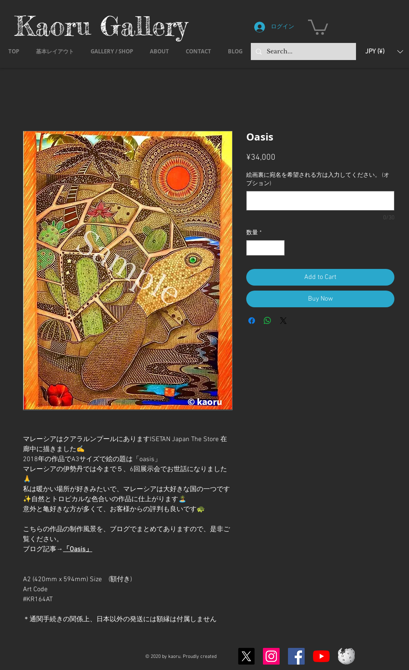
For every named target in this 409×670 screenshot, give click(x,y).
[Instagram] (271, 656)
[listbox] (384, 51)
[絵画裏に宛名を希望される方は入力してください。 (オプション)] (320, 201)
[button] (318, 26)
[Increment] (278, 248)
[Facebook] (296, 656)
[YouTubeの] (321, 656)
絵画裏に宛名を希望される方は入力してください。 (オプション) (317, 179)
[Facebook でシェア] (252, 321)
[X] (246, 656)
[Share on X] (283, 321)
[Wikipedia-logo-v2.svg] (346, 656)
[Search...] (302, 51)
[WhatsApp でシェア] (268, 321)
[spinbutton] (265, 248)
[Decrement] (252, 248)
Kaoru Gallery (101, 25)
